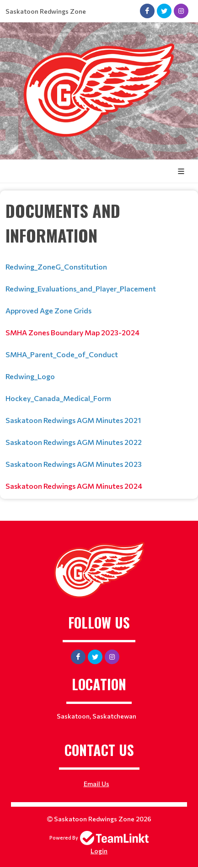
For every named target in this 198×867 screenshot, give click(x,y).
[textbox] (99, 345)
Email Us (96, 784)
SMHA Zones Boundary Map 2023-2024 (72, 332)
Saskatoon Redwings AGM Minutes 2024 (73, 485)
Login (99, 851)
